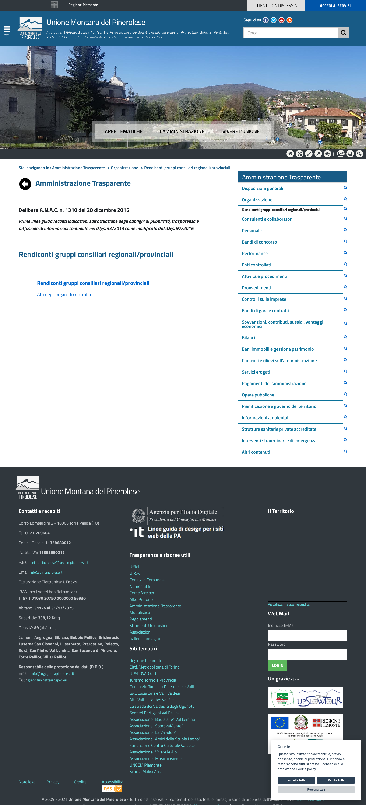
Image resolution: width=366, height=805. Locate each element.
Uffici (134, 567)
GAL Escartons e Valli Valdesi (155, 693)
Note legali (28, 782)
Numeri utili (140, 586)
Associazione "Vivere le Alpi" (154, 752)
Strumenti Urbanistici (148, 625)
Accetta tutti (296, 780)
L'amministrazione (182, 131)
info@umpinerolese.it (46, 572)
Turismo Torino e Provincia (153, 680)
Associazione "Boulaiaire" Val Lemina (162, 719)
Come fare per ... (144, 593)
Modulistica (140, 612)
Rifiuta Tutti (336, 780)
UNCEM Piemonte (146, 765)
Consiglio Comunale (147, 580)
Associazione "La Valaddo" (153, 732)
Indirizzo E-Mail (282, 625)
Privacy (53, 782)
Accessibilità (112, 782)
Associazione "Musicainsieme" (156, 758)
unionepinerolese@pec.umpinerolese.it (59, 562)
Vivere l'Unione (241, 131)
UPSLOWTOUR (143, 673)
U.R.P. (135, 573)
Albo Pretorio (141, 599)
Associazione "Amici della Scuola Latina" (165, 739)
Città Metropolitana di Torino (155, 667)
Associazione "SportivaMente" (156, 726)
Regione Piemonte (83, 4)
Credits (80, 782)
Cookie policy (306, 769)
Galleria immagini (145, 638)
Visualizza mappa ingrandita (289, 604)
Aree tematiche (124, 131)
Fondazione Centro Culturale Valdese (162, 745)
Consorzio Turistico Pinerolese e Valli (162, 686)
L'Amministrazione (179, 153)
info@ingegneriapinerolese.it (52, 673)
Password (277, 644)
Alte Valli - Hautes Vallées (152, 699)
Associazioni (140, 632)
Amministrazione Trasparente (155, 606)
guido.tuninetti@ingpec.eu (47, 680)
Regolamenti (141, 619)
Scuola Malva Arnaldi (148, 771)
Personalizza (316, 789)
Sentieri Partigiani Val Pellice (154, 713)
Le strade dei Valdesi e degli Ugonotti (162, 706)
